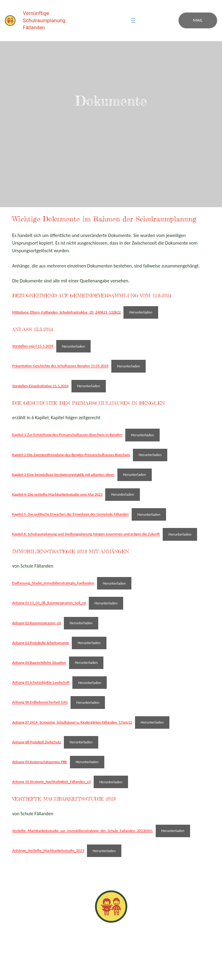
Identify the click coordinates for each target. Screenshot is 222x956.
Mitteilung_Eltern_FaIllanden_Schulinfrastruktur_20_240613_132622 (66, 312)
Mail (198, 20)
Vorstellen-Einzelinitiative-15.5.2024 (40, 386)
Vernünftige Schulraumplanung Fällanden (44, 20)
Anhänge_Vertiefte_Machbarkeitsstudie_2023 (48, 850)
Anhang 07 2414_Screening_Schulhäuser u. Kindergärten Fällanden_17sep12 (72, 722)
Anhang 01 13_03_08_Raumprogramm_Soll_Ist (49, 603)
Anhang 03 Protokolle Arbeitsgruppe (40, 642)
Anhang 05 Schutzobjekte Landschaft (41, 682)
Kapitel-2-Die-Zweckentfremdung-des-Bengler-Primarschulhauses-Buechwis (71, 454)
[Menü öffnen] (133, 20)
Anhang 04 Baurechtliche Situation (39, 662)
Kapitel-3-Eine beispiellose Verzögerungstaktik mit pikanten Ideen (63, 474)
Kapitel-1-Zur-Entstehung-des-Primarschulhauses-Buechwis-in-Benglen (67, 435)
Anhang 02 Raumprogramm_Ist (36, 623)
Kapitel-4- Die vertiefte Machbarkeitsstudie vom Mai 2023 (57, 494)
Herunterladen (140, 312)
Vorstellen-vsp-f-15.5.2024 (32, 346)
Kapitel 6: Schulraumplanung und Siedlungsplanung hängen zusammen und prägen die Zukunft (86, 534)
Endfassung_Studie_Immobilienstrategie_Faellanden (53, 583)
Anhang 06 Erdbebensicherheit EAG (40, 702)
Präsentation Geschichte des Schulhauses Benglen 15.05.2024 (60, 366)
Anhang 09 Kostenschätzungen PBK (39, 761)
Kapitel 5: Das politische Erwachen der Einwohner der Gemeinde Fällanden (70, 514)
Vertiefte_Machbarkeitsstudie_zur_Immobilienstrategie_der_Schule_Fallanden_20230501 (82, 830)
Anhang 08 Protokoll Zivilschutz (36, 742)
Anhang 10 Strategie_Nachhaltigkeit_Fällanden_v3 (51, 782)
